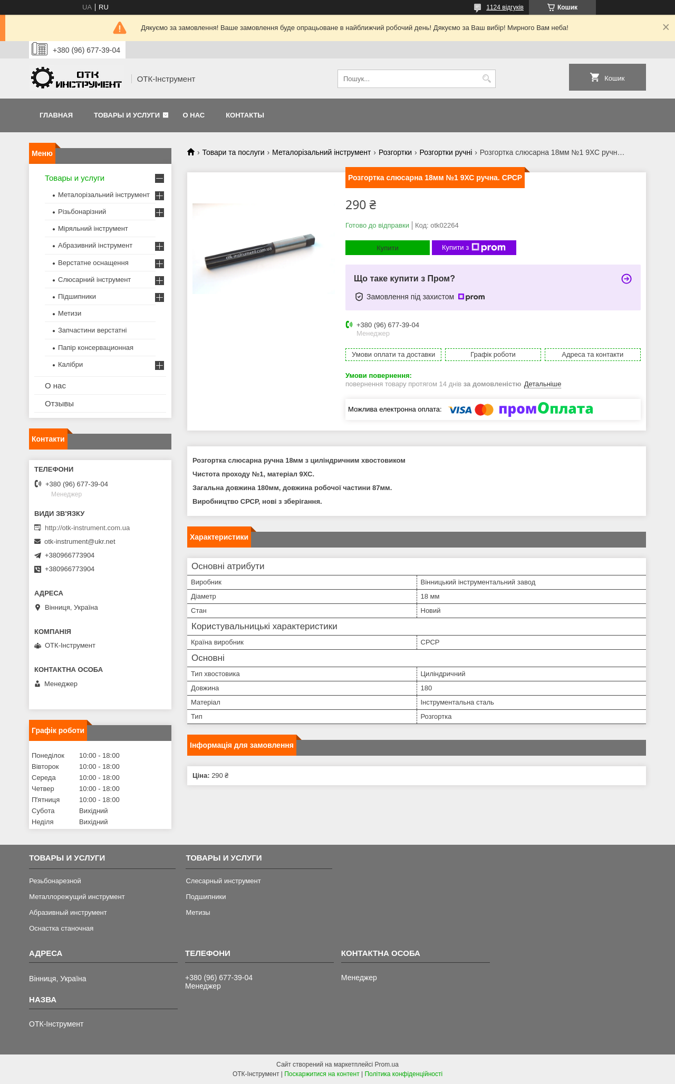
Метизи (69, 313)
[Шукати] (486, 79)
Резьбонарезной (55, 881)
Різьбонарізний (82, 212)
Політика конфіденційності (403, 1074)
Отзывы (59, 403)
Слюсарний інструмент (94, 280)
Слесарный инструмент (223, 881)
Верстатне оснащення (93, 263)
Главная (56, 115)
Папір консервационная (95, 347)
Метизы (198, 912)
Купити (388, 248)
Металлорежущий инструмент (76, 897)
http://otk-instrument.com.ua (87, 528)
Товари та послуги (233, 152)
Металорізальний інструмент (321, 152)
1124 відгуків (505, 7)
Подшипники (206, 897)
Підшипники (77, 296)
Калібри (70, 364)
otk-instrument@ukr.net (79, 541)
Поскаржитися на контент (321, 1074)
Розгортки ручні (446, 152)
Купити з (474, 247)
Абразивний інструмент (95, 245)
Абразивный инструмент (68, 912)
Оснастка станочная (61, 928)
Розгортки (395, 152)
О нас (194, 115)
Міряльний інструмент (93, 228)
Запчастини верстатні (92, 330)
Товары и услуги (127, 115)
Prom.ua (387, 1064)
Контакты (245, 115)
